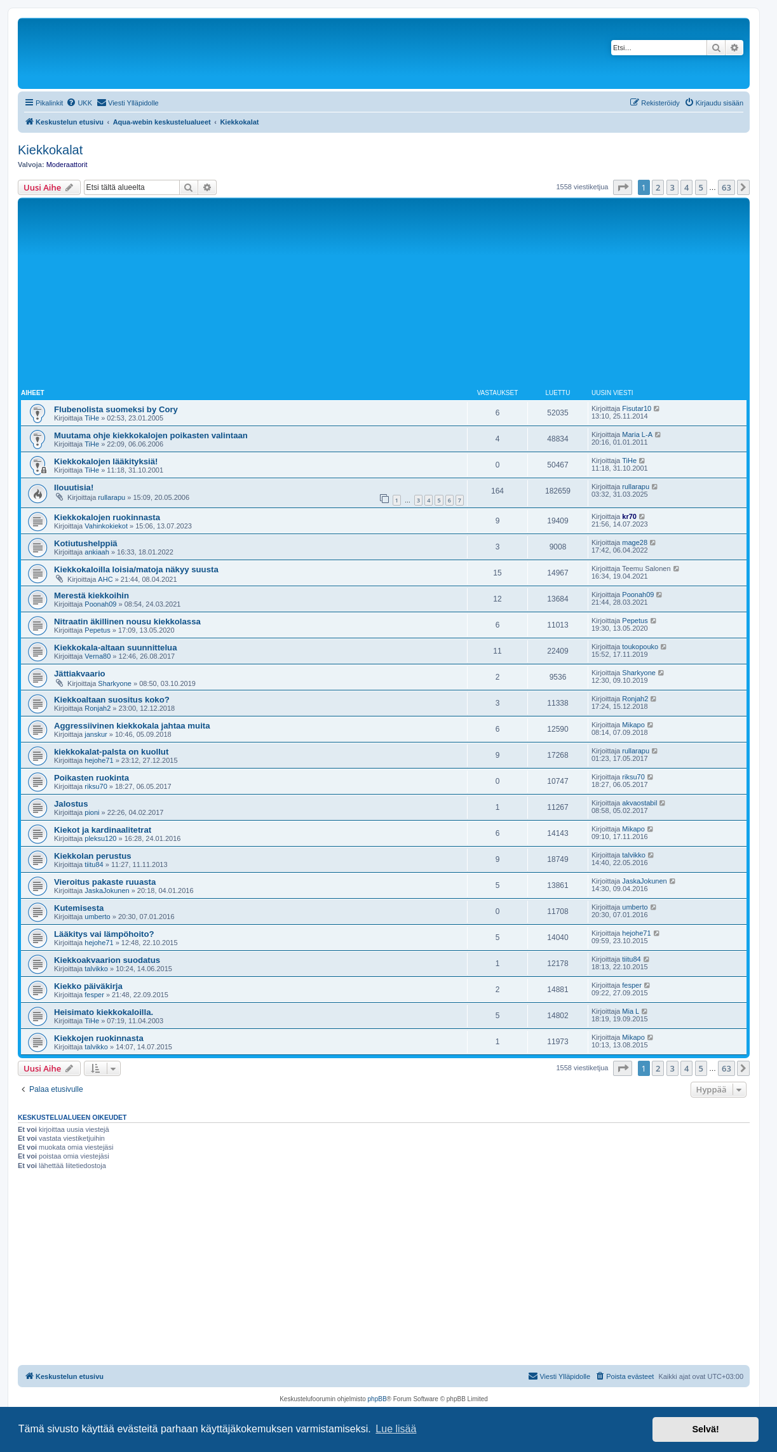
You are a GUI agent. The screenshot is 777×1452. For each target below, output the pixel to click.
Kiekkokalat (50, 150)
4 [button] (686, 187)
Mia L (630, 1011)
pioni (91, 812)
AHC (105, 579)
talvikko (633, 855)
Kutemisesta (79, 908)
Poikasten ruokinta (91, 778)
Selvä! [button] (705, 1429)
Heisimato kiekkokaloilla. (103, 1012)
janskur (95, 734)
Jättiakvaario (79, 673)
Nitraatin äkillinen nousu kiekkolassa (127, 621)
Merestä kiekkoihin (91, 595)
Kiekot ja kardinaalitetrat (102, 830)
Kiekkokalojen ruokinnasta (107, 517)
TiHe (91, 418)
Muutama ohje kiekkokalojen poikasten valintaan (151, 435)
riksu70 (95, 786)
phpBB (377, 1398)
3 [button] (672, 187)
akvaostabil (639, 803)
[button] (622, 187)
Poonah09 (100, 604)
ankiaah (96, 552)
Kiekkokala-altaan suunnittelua (115, 647)
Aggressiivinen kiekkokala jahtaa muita (132, 725)
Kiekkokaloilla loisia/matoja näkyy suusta (136, 569)
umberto (97, 916)
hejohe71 (98, 760)
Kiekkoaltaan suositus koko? (112, 699)
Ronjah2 (97, 708)
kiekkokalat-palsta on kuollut (111, 751)
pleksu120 (100, 838)
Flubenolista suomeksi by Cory (116, 409)
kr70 (629, 516)
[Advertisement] (384, 296)
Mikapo (633, 725)
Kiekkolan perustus (93, 856)
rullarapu (111, 497)
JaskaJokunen (106, 890)
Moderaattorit (67, 164)
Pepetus (97, 630)
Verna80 (97, 656)
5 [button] (701, 187)
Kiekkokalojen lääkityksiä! (106, 461)
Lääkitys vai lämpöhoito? (104, 934)
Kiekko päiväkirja (88, 986)
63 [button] (726, 187)
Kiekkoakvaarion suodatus (107, 960)
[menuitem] (79, 103)
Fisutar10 (636, 408)
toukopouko (640, 646)
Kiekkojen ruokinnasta (99, 1038)
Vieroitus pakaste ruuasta (105, 882)
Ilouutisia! (73, 487)
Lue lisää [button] (395, 1428)
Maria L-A (637, 434)
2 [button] (658, 187)
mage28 (634, 542)
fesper (94, 994)
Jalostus (71, 804)
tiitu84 (93, 864)
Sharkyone (115, 683)
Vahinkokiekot (106, 526)
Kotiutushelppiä (86, 543)
